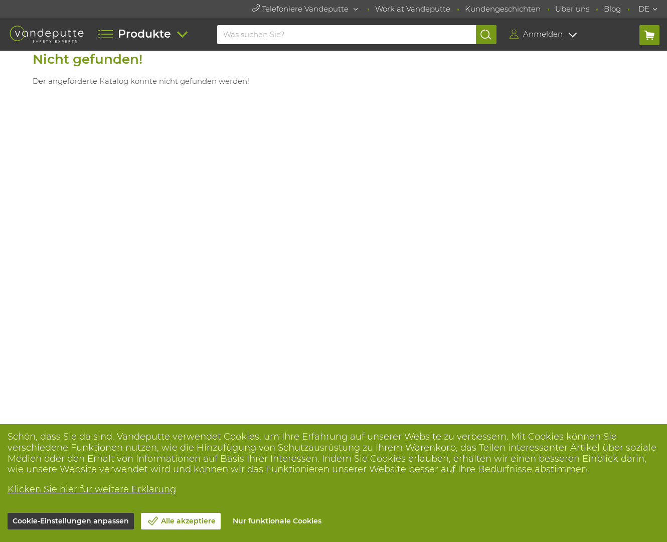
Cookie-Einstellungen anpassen (71, 520)
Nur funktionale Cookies (277, 520)
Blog (612, 9)
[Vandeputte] (47, 34)
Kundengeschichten (503, 9)
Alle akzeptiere (188, 520)
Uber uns (572, 9)
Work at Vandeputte (412, 9)
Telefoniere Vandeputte (301, 9)
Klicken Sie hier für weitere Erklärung (92, 489)
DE (643, 9)
